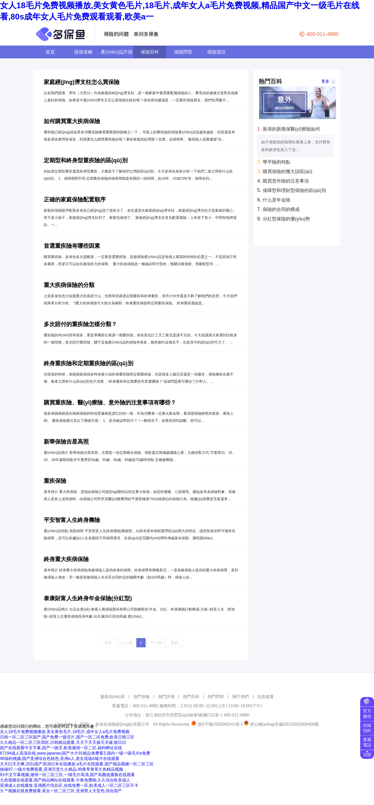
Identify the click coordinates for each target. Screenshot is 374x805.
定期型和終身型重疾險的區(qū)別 (86, 160)
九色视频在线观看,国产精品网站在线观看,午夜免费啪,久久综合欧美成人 (65, 780)
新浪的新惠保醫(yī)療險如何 (288, 128)
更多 (325, 81)
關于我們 (241, 696)
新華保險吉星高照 (66, 441)
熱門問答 (216, 696)
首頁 (50, 52)
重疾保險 (55, 481)
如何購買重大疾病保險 (72, 121)
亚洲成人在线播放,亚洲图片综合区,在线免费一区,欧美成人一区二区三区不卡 (69, 785)
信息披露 (265, 696)
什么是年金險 (273, 199)
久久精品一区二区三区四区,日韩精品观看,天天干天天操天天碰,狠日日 (63, 742)
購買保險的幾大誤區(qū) (284, 171)
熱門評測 (166, 696)
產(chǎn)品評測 (116, 52)
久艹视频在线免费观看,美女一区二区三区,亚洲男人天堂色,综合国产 (61, 791)
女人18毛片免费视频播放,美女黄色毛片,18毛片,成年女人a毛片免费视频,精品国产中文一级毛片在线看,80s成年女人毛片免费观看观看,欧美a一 (179, 11)
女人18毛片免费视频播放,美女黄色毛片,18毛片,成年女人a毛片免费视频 (64, 731)
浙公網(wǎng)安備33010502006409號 (284, 724)
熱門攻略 (141, 696)
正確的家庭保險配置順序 (75, 199)
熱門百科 (191, 696)
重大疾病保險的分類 (69, 285)
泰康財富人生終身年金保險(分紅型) (88, 598)
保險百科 (150, 52)
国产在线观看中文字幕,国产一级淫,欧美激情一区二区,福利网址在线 (61, 748)
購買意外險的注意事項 (283, 180)
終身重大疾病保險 (66, 559)
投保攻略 (83, 52)
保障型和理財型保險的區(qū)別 (291, 190)
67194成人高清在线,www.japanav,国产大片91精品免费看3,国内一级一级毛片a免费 (75, 753)
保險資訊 (216, 52)
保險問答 (183, 52)
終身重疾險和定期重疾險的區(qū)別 (88, 363)
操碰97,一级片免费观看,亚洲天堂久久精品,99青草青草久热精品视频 (61, 769)
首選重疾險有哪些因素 (72, 246)
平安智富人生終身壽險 (72, 520)
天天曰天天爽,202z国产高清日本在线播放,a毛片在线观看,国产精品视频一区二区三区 (77, 764)
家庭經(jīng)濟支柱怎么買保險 (81, 82)
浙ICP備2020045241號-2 (220, 724)
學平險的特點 (273, 161)
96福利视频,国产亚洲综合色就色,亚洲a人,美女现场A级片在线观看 (59, 758)
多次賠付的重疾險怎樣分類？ (80, 324)
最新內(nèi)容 (112, 696)
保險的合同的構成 (278, 209)
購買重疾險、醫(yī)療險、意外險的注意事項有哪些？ (110, 402)
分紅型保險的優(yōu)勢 (283, 218)
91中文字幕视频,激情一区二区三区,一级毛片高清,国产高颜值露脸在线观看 (67, 774)
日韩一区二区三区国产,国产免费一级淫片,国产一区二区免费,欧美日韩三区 (67, 737)
